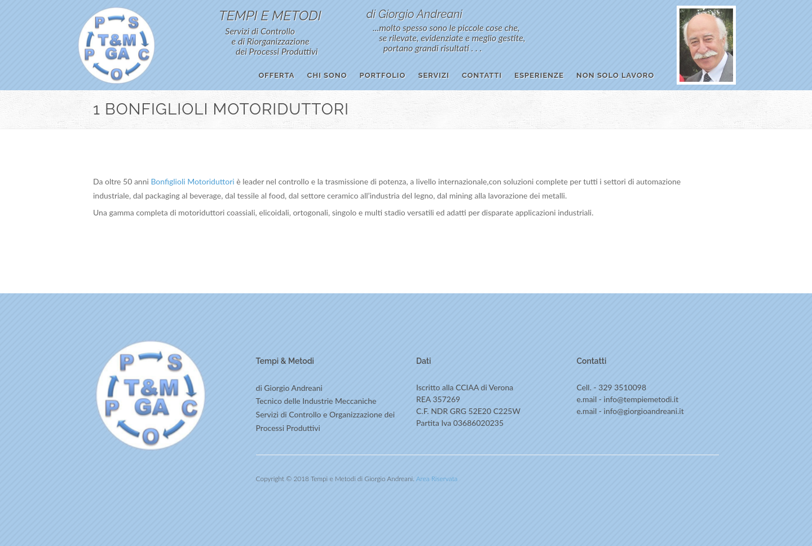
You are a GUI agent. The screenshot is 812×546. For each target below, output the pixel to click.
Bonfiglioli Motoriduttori (192, 181)
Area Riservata (436, 478)
